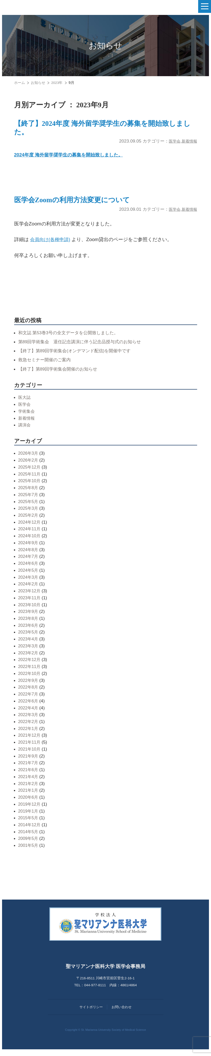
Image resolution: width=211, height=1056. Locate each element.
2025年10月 (30, 485)
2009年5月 (28, 843)
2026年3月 (28, 458)
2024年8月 (28, 554)
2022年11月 (30, 671)
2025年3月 (28, 512)
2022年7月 (28, 698)
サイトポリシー (91, 1012)
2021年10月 (30, 753)
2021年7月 (28, 767)
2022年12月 (30, 664)
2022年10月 (30, 678)
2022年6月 (28, 705)
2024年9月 (28, 547)
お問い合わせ (122, 1012)
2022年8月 (28, 691)
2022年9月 (28, 685)
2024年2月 (28, 588)
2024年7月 (28, 561)
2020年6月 (28, 801)
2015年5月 (28, 822)
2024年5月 (28, 574)
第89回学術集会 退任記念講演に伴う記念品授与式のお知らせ (83, 346)
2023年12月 (30, 595)
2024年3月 (28, 581)
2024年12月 (30, 526)
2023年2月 (28, 657)
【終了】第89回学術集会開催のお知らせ (60, 373)
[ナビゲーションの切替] (204, 6)
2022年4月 (28, 712)
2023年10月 (30, 609)
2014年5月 (28, 836)
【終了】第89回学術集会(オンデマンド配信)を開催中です (77, 355)
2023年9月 (28, 616)
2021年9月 (28, 760)
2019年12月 (30, 808)
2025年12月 (30, 471)
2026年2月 (28, 464)
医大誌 (24, 402)
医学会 (171, 143)
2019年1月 (28, 815)
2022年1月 (28, 733)
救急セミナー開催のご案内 (46, 364)
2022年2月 (28, 726)
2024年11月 (30, 533)
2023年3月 (28, 650)
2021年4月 (28, 781)
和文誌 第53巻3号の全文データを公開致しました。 (71, 337)
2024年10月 (30, 540)
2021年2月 (28, 788)
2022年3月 (28, 719)
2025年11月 (30, 478)
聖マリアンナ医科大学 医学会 (29, 6)
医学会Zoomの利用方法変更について (80, 204)
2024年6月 (28, 567)
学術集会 (27, 415)
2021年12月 (30, 740)
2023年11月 (30, 602)
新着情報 (188, 143)
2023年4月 (28, 643)
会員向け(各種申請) (51, 244)
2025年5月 (28, 506)
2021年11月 (30, 746)
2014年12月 (30, 829)
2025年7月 (28, 499)
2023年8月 (28, 623)
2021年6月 (28, 774)
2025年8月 (28, 492)
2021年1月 (28, 795)
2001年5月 (28, 849)
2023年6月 (28, 629)
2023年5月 (28, 636)
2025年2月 (28, 519)
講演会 (24, 429)
